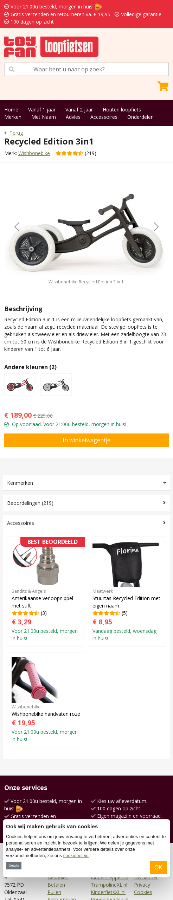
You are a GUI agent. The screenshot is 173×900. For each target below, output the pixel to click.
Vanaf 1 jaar (42, 109)
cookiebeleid (76, 855)
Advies (73, 117)
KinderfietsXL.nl (108, 892)
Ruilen (54, 892)
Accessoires (103, 117)
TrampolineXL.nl (109, 884)
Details (13, 865)
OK (158, 867)
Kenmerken (20, 483)
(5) (126, 591)
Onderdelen (140, 117)
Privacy (142, 884)
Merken (12, 117)
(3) (46, 591)
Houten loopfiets (122, 109)
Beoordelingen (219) (30, 503)
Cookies (143, 892)
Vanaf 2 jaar (79, 109)
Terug (13, 132)
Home (11, 109)
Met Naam (43, 117)
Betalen (56, 884)
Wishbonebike (34, 153)
